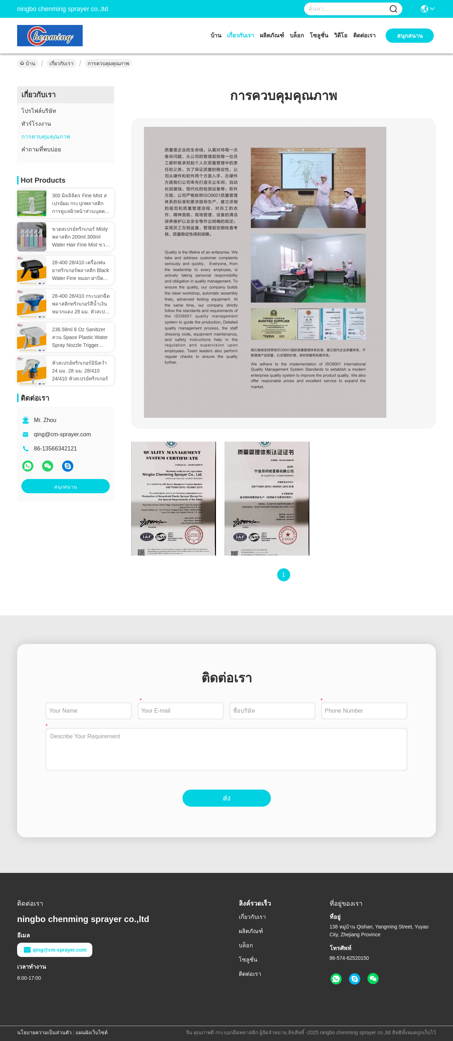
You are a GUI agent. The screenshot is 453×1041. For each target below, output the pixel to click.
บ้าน (216, 35)
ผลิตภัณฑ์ (272, 35)
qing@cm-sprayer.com (62, 434)
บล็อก (297, 35)
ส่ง (227, 798)
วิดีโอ (341, 35)
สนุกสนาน (65, 487)
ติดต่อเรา (364, 35)
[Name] (393, 9)
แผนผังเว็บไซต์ (92, 1032)
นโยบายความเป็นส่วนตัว (44, 1032)
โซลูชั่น (319, 35)
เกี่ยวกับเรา (240, 35)
